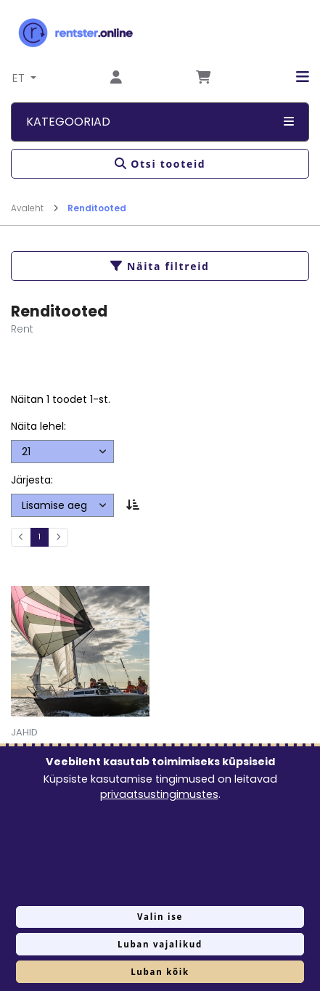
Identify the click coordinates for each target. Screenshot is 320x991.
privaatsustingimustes (159, 794)
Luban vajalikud (160, 944)
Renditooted (96, 208)
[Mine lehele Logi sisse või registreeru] (116, 78)
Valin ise (160, 916)
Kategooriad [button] (160, 121)
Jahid (24, 732)
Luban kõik (160, 971)
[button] (291, 77)
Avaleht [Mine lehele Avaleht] (35, 208)
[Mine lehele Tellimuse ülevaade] (203, 78)
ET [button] (20, 78)
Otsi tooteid (160, 164)
